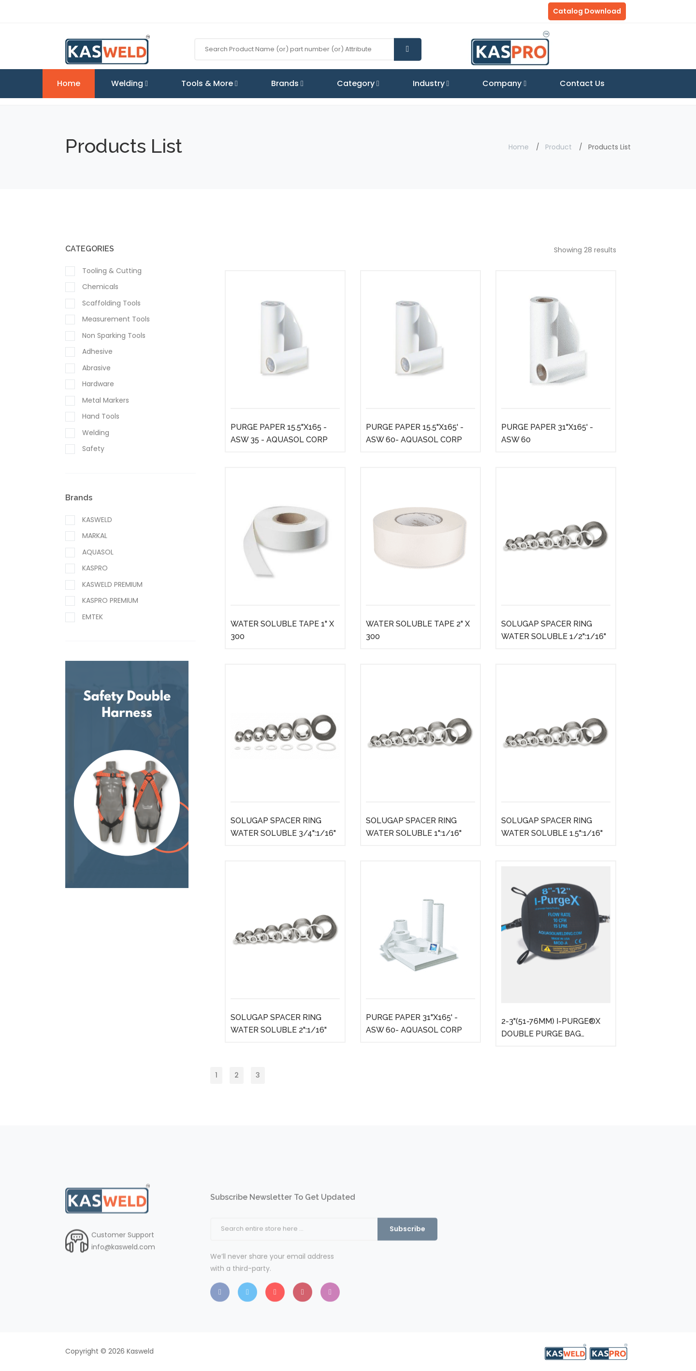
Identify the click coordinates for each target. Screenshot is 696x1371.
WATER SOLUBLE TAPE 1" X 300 (282, 654)
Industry (431, 83)
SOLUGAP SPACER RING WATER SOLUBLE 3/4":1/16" (283, 850)
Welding (129, 83)
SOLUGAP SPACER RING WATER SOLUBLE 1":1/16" (414, 850)
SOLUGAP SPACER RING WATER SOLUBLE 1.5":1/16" (552, 850)
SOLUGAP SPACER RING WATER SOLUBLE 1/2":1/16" (553, 654)
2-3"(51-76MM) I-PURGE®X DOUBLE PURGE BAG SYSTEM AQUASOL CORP (550, 1052)
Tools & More (209, 83)
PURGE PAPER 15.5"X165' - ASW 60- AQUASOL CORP (415, 457)
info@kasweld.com (123, 1270)
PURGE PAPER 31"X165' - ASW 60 (547, 457)
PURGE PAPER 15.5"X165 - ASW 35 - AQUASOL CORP (279, 457)
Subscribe (407, 1259)
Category (358, 83)
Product (558, 147)
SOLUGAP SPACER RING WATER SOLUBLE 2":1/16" (279, 1047)
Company (504, 83)
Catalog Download (587, 11)
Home (68, 83)
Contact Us (582, 83)
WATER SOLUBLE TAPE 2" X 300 (418, 654)
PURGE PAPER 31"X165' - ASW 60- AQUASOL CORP (414, 1047)
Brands (287, 83)
